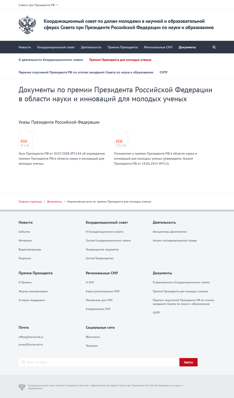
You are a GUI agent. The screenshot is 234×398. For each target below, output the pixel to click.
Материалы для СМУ (99, 300)
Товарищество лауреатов (102, 249)
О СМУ (90, 282)
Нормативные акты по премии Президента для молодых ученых (109, 201)
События (24, 232)
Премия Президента (123, 47)
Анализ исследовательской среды (175, 240)
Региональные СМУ (158, 47)
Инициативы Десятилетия (170, 232)
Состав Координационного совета (108, 240)
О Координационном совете (104, 232)
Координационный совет (56, 47)
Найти (188, 362)
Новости (25, 47)
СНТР (163, 72)
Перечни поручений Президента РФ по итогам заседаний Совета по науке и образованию (86, 72)
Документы (187, 47)
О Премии (25, 282)
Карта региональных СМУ (103, 291)
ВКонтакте (93, 337)
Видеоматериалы (30, 249)
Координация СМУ (98, 309)
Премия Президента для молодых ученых (120, 60)
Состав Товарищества (99, 258)
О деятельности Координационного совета (51, 60)
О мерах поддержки (32, 300)
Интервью (25, 240)
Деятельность (91, 47)
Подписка (25, 258)
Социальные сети (100, 327)
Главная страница (30, 201)
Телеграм (92, 346)
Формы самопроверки (33, 291)
